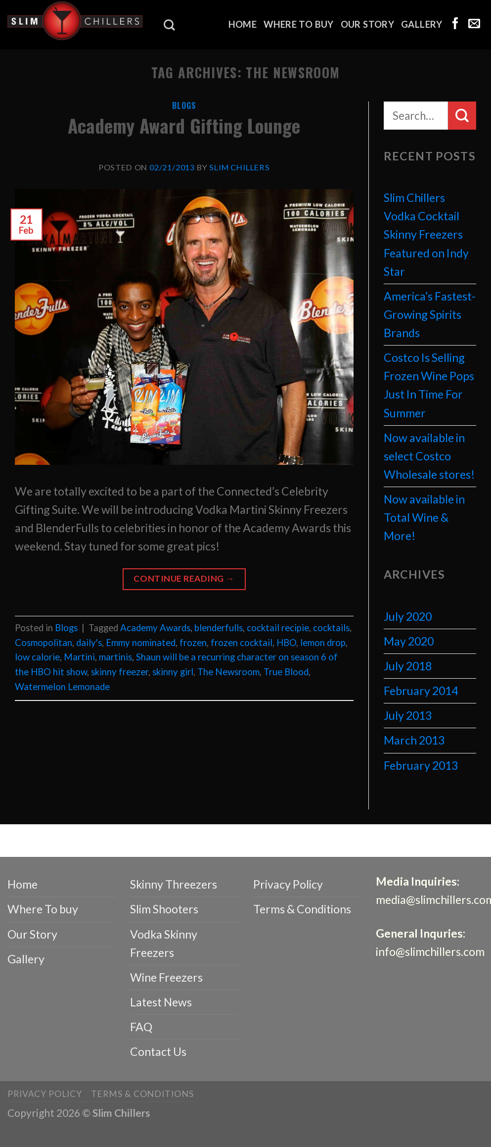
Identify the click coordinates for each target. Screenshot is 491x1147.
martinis (115, 656)
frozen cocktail (241, 642)
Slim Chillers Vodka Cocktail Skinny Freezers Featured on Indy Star (426, 234)
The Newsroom (228, 671)
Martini (79, 656)
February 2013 (421, 765)
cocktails (331, 627)
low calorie (37, 656)
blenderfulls (218, 627)
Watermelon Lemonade (62, 686)
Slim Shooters (164, 909)
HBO (286, 642)
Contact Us (158, 1051)
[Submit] (462, 115)
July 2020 (408, 616)
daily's (89, 642)
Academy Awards (155, 627)
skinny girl (172, 671)
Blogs (184, 105)
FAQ (141, 1027)
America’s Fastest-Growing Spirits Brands (430, 314)
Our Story (367, 24)
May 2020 (409, 641)
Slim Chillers (239, 167)
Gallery (422, 24)
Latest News (161, 1002)
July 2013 (408, 715)
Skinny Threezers (173, 884)
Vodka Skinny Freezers (163, 943)
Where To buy (298, 24)
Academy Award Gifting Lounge (184, 125)
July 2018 (408, 666)
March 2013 (414, 740)
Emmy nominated (141, 642)
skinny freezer (119, 671)
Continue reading (184, 579)
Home (242, 24)
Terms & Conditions (302, 909)
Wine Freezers (166, 977)
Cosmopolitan (43, 642)
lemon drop (323, 642)
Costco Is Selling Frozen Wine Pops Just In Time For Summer (429, 384)
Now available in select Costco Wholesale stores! (429, 456)
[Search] (169, 25)
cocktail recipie (278, 627)
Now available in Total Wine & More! (424, 517)
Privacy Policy (288, 884)
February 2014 (421, 691)
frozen (193, 642)
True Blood (286, 671)
